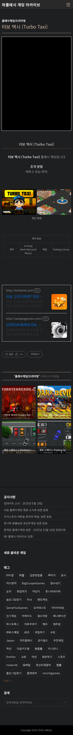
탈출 (59, 665)
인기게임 (11, 616)
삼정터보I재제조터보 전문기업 (23, 324)
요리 (8, 591)
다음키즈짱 (23, 648)
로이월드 (43, 640)
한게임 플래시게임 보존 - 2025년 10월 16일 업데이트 (35, 530)
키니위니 (53, 648)
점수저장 (42, 616)
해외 (44, 624)
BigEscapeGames (33, 583)
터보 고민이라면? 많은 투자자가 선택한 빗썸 (23, 296)
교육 (23, 657)
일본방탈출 (36, 575)
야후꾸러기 (30, 624)
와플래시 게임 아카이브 (21, 4)
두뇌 (29, 599)
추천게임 (58, 640)
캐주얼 (57, 624)
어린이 (36, 591)
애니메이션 (59, 616)
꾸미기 (51, 575)
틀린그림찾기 (13, 673)
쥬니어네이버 (53, 591)
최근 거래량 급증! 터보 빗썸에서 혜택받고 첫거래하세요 (24, 303)
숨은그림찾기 (13, 599)
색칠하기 (40, 632)
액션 (8, 648)
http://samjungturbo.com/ (24, 318)
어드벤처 (11, 583)
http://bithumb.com (19, 290)
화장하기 (47, 657)
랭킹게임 (42, 599)
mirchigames (51, 673)
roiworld (11, 665)
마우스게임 (12, 632)
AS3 (26, 632)
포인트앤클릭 (43, 665)
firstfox (11, 657)
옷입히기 (22, 591)
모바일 (26, 665)
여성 (34, 657)
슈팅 (52, 632)
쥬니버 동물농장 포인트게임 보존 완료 (25, 523)
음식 (63, 575)
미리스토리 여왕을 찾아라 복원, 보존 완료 (28, 516)
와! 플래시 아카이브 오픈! (18, 536)
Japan (10, 640)
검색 (65, 702)
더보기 (7, 680)
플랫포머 (32, 673)
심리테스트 (39, 608)
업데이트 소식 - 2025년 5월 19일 (23, 503)
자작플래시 (26, 640)
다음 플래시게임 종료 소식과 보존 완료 (26, 510)
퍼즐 (21, 575)
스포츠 (61, 657)
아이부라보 (57, 608)
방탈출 (38, 648)
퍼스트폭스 (12, 624)
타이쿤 (10, 575)
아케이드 (27, 616)
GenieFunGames (17, 608)
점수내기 (55, 583)
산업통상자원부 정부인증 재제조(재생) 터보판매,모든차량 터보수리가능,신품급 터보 (24, 331)
